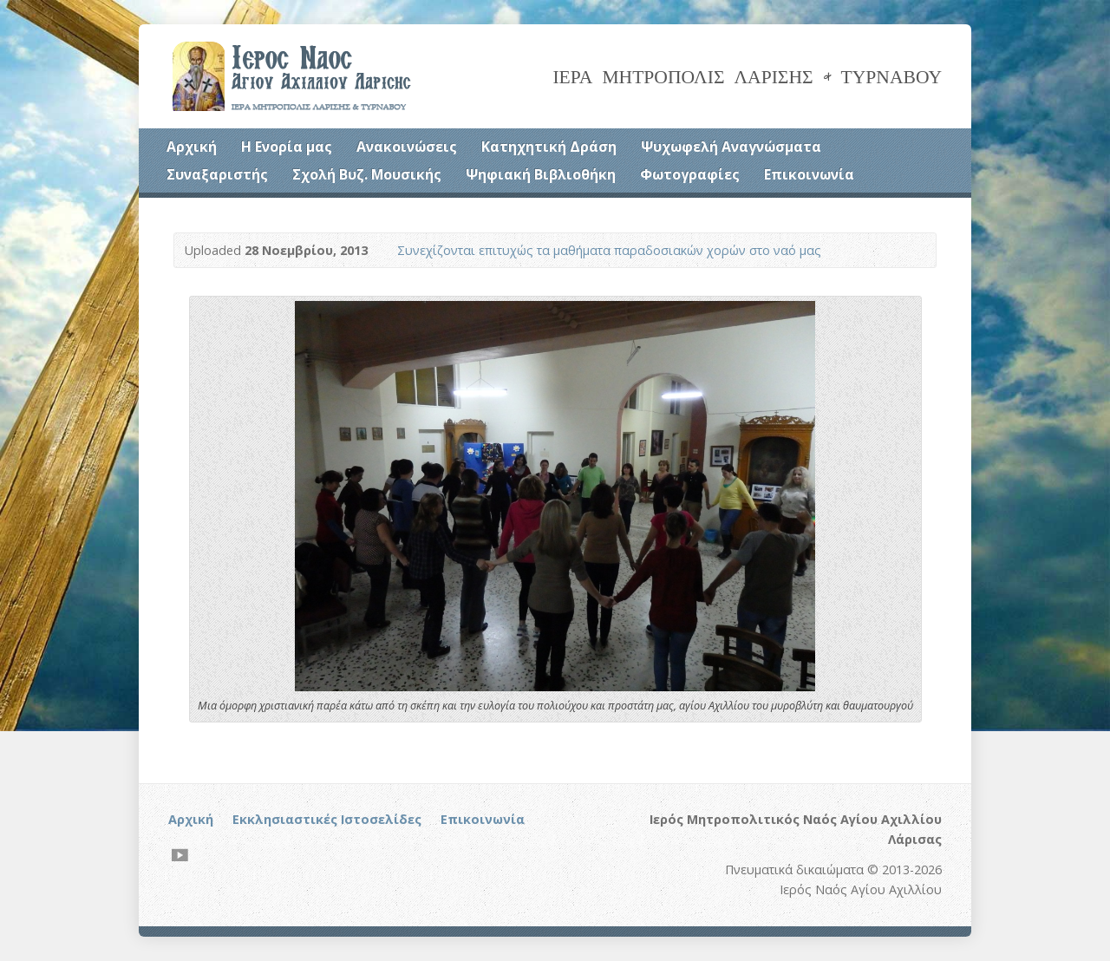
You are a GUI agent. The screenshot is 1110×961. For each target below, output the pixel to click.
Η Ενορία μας (286, 146)
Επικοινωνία (809, 174)
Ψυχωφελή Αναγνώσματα (731, 146)
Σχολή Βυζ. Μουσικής (366, 174)
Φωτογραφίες (690, 174)
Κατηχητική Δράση (549, 146)
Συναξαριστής (217, 174)
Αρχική (191, 146)
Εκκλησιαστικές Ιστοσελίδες (326, 819)
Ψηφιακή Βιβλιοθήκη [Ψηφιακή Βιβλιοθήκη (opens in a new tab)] (541, 174)
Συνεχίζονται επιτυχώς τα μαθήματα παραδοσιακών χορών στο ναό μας (609, 250)
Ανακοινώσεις (406, 146)
